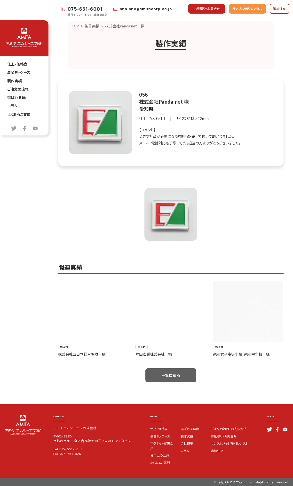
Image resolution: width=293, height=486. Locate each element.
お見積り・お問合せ (207, 8)
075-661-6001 (82, 9)
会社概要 (187, 443)
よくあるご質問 (19, 114)
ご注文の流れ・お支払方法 (228, 429)
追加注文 (279, 8)
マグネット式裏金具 (161, 445)
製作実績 (14, 80)
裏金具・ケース (18, 72)
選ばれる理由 (18, 97)
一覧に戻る (170, 375)
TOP (75, 25)
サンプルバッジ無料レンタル (229, 443)
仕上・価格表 (17, 64)
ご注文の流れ (18, 89)
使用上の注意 (159, 455)
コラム (12, 105)
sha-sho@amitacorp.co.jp (142, 8)
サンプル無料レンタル (247, 8)
